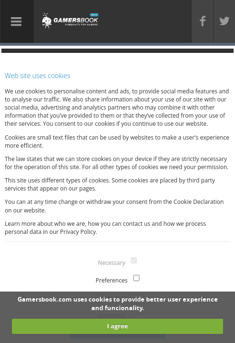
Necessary (111, 263)
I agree (117, 326)
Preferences (111, 280)
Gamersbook (70, 20)
